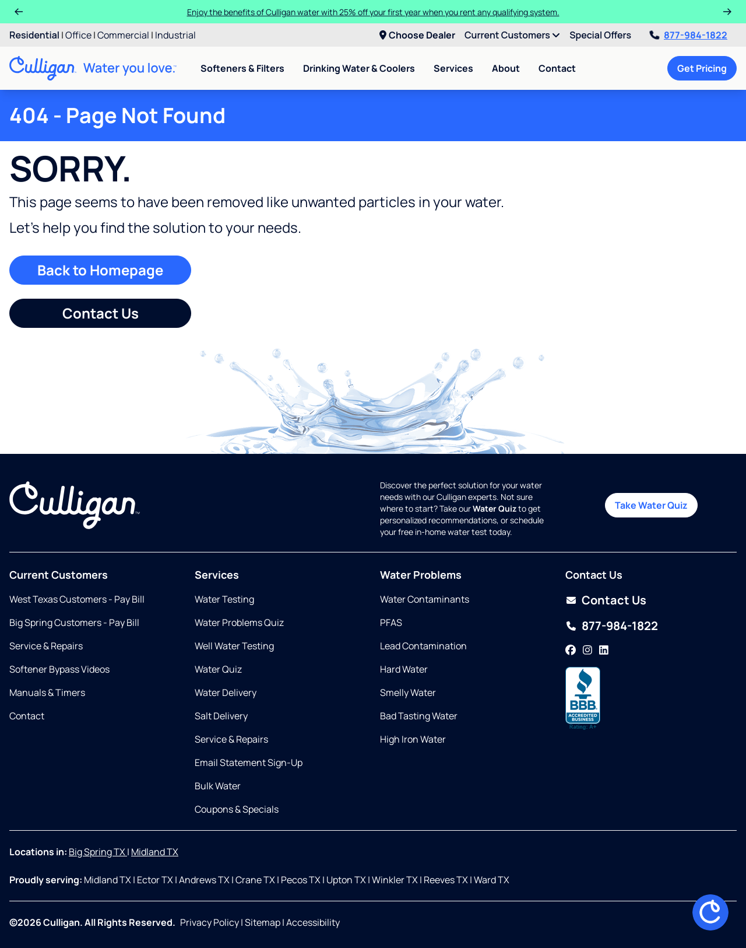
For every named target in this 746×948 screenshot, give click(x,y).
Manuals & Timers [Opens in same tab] (47, 692)
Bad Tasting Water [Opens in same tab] (419, 715)
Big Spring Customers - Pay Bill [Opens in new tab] (74, 622)
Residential (34, 35)
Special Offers (600, 35)
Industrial (175, 35)
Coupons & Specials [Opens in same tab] (237, 809)
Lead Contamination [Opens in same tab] (423, 645)
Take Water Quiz (651, 505)
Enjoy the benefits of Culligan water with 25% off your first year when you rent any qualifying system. (373, 12)
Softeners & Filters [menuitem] (242, 68)
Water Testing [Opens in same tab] (224, 599)
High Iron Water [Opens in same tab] (413, 739)
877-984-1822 (688, 35)
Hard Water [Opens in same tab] (404, 669)
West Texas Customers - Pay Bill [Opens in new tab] (77, 599)
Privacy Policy (209, 922)
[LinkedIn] (603, 650)
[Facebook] (570, 650)
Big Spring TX (98, 851)
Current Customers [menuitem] (512, 35)
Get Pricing (702, 68)
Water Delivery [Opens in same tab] (225, 692)
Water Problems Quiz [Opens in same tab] (239, 622)
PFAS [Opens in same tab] (391, 622)
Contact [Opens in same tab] (26, 715)
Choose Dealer (417, 35)
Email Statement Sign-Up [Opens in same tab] (248, 762)
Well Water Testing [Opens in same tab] (234, 645)
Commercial (123, 35)
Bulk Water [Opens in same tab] (218, 785)
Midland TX (154, 851)
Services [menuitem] (453, 68)
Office (78, 35)
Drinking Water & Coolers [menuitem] (359, 68)
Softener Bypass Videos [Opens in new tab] (59, 669)
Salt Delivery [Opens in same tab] (221, 715)
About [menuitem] (506, 68)
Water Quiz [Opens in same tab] (218, 669)
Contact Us (100, 313)
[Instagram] (587, 650)
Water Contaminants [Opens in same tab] (424, 599)
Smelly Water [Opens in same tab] (408, 692)
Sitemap (262, 922)
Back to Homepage (100, 269)
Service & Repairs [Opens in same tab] (46, 645)
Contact (557, 68)
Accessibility (313, 922)
